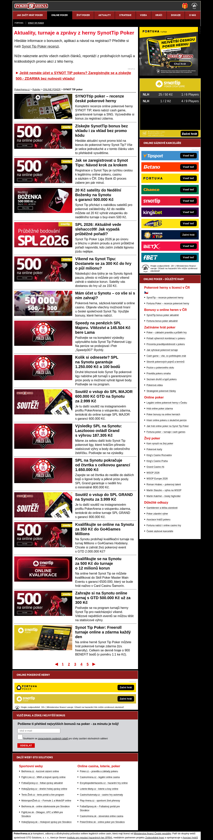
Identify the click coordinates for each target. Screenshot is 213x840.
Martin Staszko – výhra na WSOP (164, 536)
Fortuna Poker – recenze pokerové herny (168, 349)
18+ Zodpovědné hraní (137, 833)
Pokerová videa (155, 430)
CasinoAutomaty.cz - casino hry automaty (101, 754)
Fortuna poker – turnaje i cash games (166, 477)
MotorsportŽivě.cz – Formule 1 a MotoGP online (46, 760)
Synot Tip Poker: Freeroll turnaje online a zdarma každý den (103, 632)
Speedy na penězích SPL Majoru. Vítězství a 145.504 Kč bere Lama (102, 327)
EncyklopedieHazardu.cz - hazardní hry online (104, 742)
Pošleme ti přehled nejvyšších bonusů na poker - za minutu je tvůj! (68, 683)
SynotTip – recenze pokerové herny (165, 343)
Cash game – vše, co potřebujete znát (166, 401)
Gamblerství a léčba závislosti (162, 553)
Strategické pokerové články (161, 436)
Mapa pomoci (115, 825)
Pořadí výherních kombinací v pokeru (166, 384)
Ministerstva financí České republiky (152, 793)
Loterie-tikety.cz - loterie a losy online (99, 748)
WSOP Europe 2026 (157, 524)
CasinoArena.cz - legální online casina (100, 736)
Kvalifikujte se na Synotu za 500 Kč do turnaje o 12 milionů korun (98, 563)
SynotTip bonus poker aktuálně (163, 360)
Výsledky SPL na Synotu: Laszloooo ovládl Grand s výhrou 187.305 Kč (98, 430)
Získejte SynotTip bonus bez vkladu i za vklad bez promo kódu (101, 130)
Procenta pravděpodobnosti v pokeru (166, 390)
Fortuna (19, 23)
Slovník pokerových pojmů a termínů (165, 407)
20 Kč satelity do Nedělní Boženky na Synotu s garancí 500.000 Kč (98, 195)
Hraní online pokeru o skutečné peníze (167, 466)
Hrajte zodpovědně (24, 809)
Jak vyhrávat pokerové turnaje (162, 395)
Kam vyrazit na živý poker (160, 489)
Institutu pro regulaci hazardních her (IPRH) (89, 797)
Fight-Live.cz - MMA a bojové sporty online (43, 736)
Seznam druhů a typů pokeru (162, 425)
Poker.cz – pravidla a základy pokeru (99, 730)
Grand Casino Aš (155, 512)
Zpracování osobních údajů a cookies (102, 833)
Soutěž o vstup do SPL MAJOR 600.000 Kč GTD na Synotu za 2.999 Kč (104, 396)
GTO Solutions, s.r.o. (166, 833)
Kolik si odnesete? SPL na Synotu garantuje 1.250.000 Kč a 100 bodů (97, 362)
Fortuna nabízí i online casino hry (164, 571)
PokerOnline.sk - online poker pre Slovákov (102, 781)
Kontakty (27, 833)
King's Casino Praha (157, 506)
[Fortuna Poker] (168, 120)
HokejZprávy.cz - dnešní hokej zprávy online (44, 748)
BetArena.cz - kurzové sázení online (40, 730)
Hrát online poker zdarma (160, 454)
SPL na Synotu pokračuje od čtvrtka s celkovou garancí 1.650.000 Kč (102, 465)
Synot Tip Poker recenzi (40, 46)
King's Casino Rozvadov (159, 500)
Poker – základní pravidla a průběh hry (167, 378)
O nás (15, 833)
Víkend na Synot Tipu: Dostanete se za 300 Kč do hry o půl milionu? (103, 263)
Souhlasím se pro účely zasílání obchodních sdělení (65, 698)
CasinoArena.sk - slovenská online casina (101, 775)
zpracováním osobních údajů (53, 698)
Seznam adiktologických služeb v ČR (87, 825)
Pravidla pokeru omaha (159, 419)
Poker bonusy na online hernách (163, 460)
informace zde (81, 813)
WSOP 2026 (153, 518)
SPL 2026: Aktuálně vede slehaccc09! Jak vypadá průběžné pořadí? (98, 229)
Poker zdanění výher (157, 559)
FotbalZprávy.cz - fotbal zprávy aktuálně (42, 742)
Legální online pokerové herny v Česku (167, 448)
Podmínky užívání (69, 833)
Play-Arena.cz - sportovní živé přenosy (100, 760)
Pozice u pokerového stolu (160, 413)
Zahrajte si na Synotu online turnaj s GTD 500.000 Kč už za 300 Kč (102, 598)
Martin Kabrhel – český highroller (164, 541)
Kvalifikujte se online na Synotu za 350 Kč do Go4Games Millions (104, 529)
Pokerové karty (154, 495)
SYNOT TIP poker (36, 23)
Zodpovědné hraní (154, 797)
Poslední (94, 664)
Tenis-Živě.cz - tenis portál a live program (42, 754)
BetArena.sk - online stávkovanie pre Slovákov (45, 766)
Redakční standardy (46, 833)
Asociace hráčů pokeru (158, 565)
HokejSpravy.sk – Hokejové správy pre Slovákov (46, 781)
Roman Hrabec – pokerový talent (164, 530)
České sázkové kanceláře (160, 577)
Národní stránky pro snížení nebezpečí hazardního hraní (152, 825)
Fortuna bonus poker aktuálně (162, 366)
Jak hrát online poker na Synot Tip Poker (168, 471)
